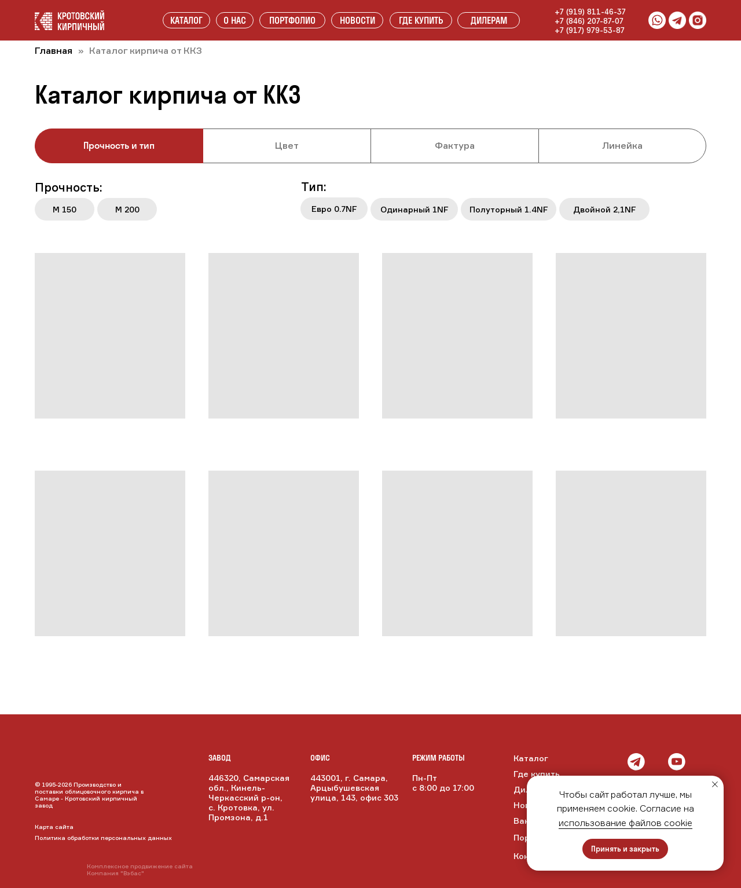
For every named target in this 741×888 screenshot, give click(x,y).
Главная (53, 50)
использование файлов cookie (625, 822)
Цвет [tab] (287, 145)
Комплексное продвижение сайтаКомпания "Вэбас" (140, 869)
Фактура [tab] (455, 145)
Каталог (530, 758)
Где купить (536, 774)
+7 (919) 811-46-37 (590, 11)
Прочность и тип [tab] (119, 145)
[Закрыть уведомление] (715, 784)
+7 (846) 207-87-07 (589, 20)
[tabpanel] (370, 204)
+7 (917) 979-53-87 (590, 30)
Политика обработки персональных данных (103, 837)
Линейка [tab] (622, 145)
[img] (656, 761)
